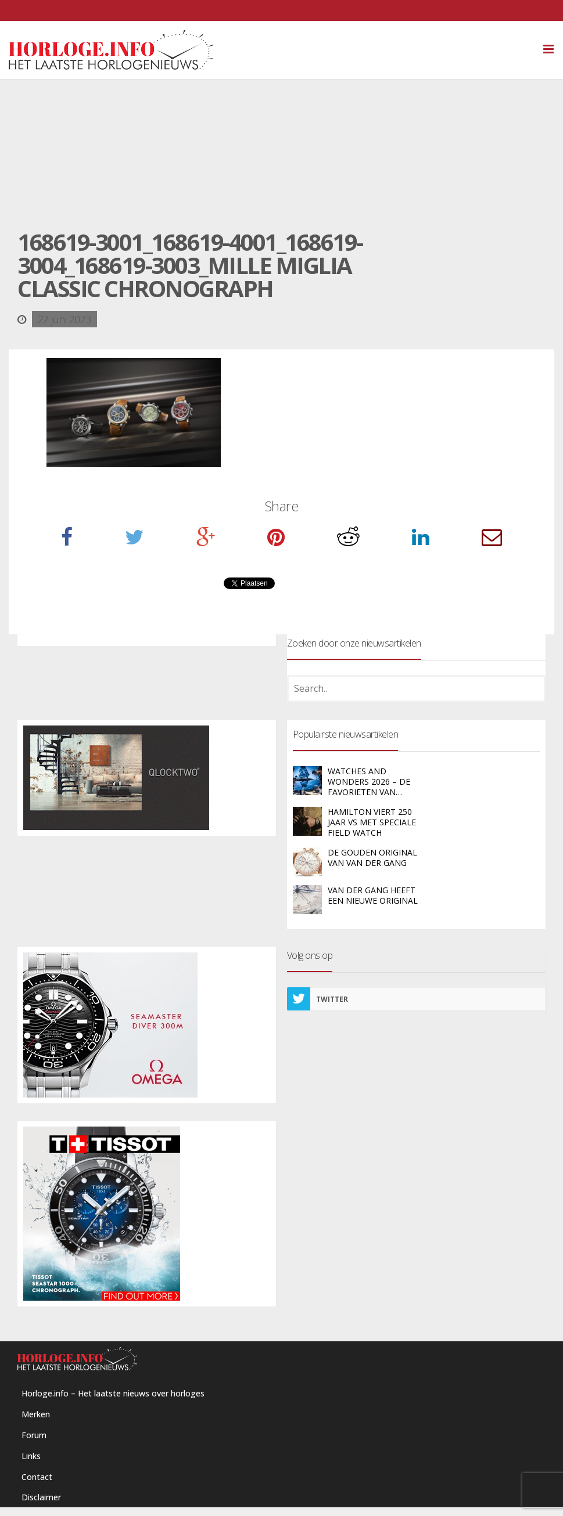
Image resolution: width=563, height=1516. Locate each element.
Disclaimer (41, 1497)
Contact (36, 1476)
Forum (33, 1435)
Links (31, 1455)
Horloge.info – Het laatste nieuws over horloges (113, 1393)
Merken (35, 1414)
